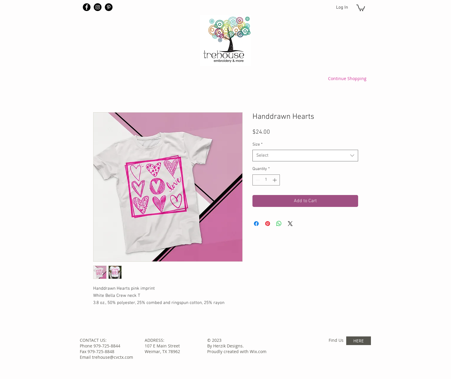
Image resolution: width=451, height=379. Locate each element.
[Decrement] (257, 180)
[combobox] (305, 155)
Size (257, 144)
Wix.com (258, 351)
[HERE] (358, 340)
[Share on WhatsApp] (279, 223)
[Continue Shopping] (347, 78)
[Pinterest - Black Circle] (109, 7)
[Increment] (275, 180)
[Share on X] (290, 223)
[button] (360, 7)
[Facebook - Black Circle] (86, 7)
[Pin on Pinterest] (267, 223)
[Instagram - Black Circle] (98, 7)
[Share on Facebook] (256, 223)
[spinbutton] (266, 180)
